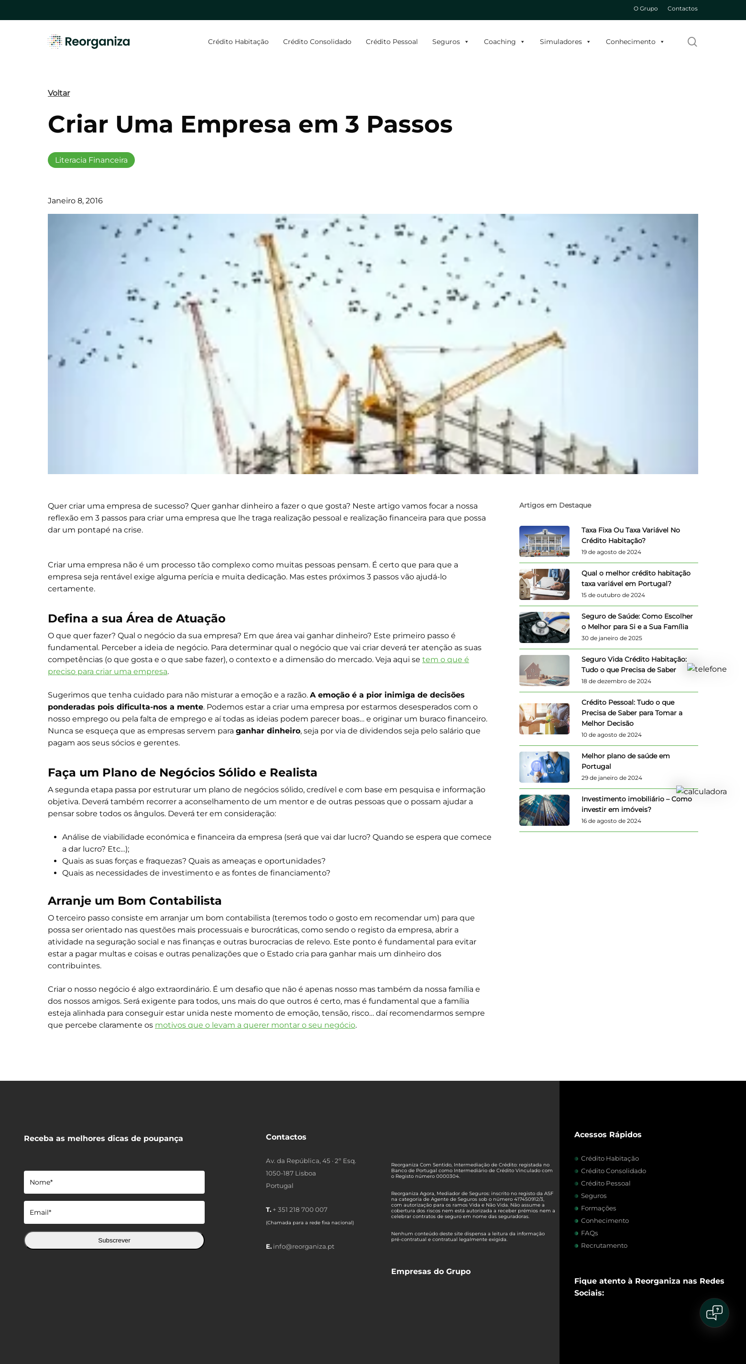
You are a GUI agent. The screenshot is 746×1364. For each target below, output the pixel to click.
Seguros (451, 41)
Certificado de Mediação (434, 1327)
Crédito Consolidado (317, 41)
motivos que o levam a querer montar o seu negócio (255, 1025)
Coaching (505, 41)
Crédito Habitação (238, 41)
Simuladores (566, 41)
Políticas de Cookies (124, 1327)
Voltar (59, 93)
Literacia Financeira (91, 160)
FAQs (589, 1233)
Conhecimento (635, 41)
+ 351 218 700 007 (300, 1209)
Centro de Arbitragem (369, 1327)
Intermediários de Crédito (59, 1327)
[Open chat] (714, 1312)
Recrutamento (604, 1245)
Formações (598, 1208)
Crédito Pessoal (392, 41)
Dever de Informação (498, 1327)
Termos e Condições (246, 1327)
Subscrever (114, 1240)
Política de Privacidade (185, 1327)
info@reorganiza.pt (303, 1246)
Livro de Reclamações (306, 1327)
